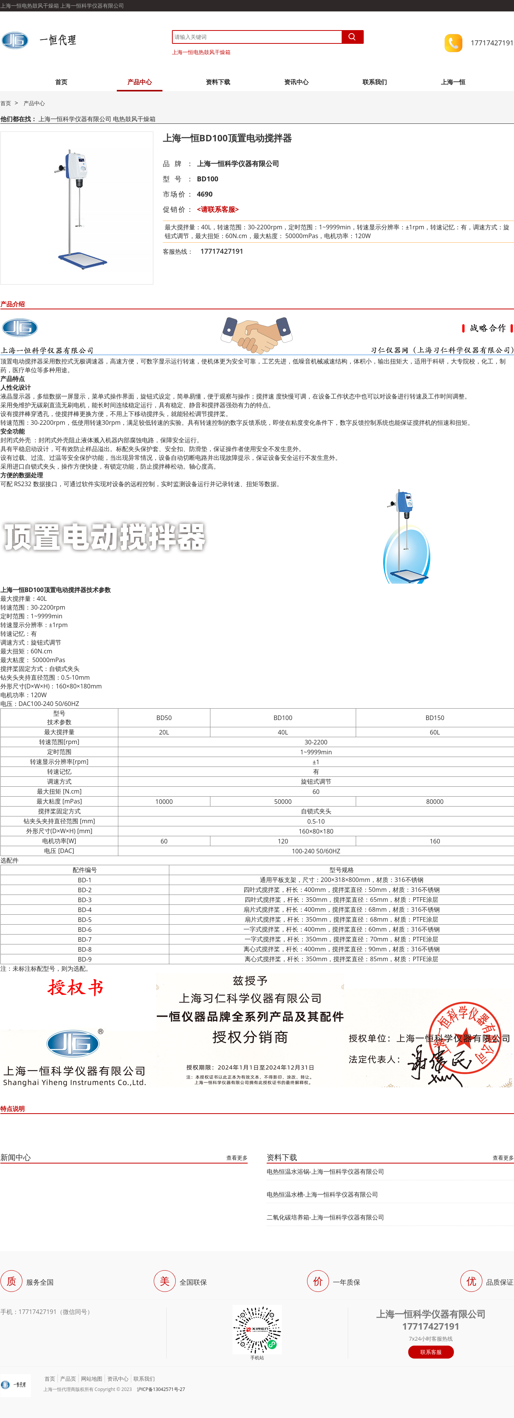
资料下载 (218, 82)
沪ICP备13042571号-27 (161, 1389)
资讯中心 (296, 82)
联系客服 (431, 1352)
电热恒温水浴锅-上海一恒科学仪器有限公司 (325, 1171)
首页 (61, 82)
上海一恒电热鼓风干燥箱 (201, 52)
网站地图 (91, 1378)
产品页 (68, 1378)
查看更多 (237, 1157)
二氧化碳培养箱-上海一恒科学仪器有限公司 (325, 1217)
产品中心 (139, 82)
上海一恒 (453, 82)
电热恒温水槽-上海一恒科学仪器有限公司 (322, 1194)
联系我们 (375, 82)
